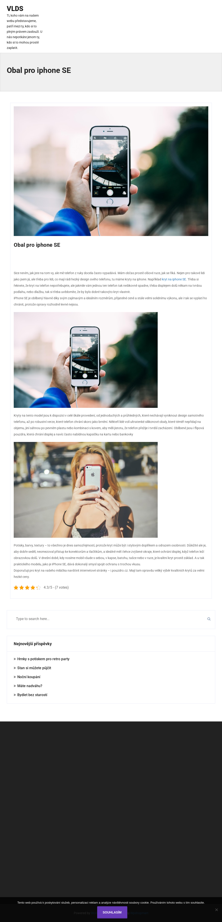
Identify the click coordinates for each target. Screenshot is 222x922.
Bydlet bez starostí (32, 695)
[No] (216, 909)
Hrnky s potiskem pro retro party (43, 659)
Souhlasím (112, 912)
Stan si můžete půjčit (34, 668)
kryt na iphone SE (174, 279)
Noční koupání (28, 677)
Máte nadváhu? (29, 686)
